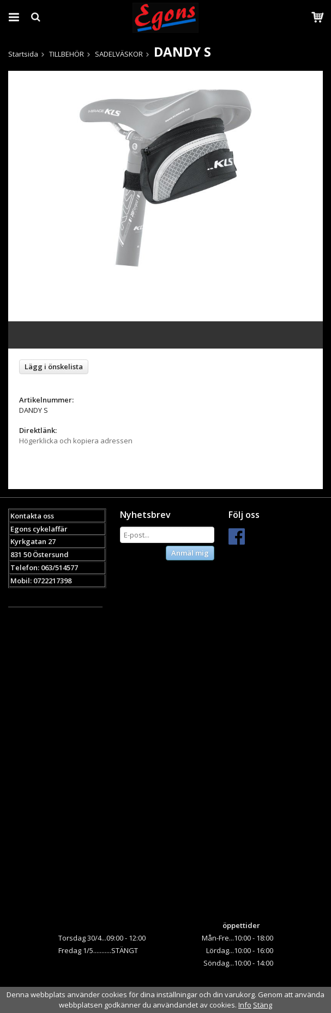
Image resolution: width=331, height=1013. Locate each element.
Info (244, 1005)
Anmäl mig (190, 553)
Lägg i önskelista (54, 366)
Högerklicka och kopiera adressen (76, 441)
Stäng (262, 1005)
